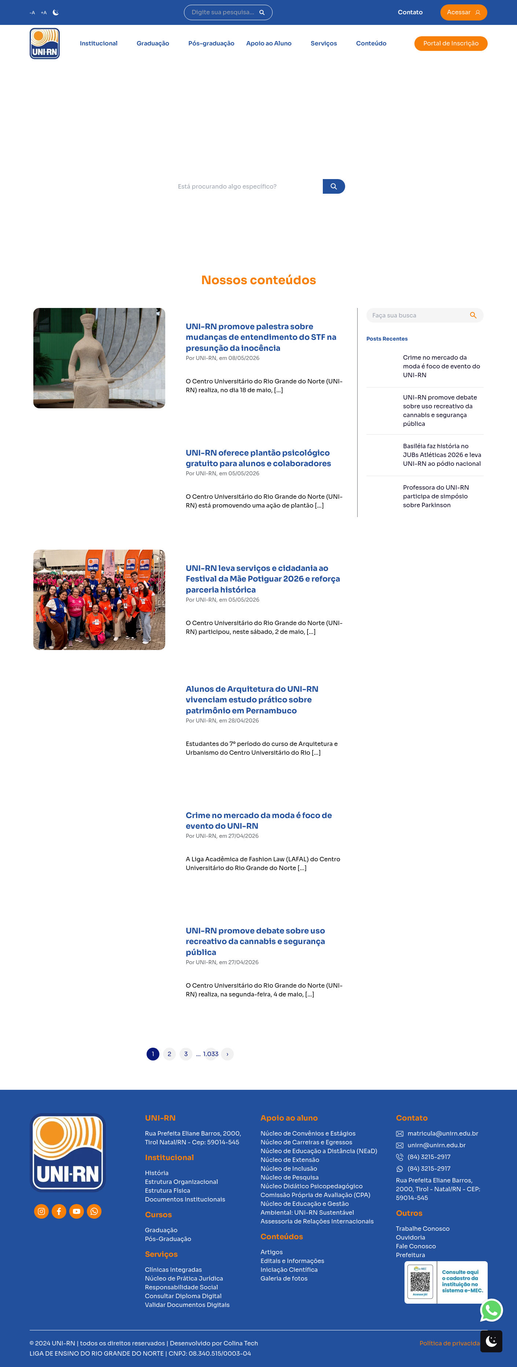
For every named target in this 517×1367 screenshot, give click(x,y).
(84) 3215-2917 (423, 1157)
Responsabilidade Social (181, 1287)
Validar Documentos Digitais (187, 1305)
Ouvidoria (410, 1237)
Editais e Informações (292, 1261)
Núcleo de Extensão (290, 1160)
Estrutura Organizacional (181, 1182)
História (157, 1173)
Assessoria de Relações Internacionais (317, 1221)
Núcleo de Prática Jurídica (184, 1278)
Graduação (153, 43)
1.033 (210, 1054)
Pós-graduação (211, 43)
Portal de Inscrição (451, 43)
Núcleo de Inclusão (289, 1169)
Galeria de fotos (284, 1278)
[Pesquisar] (262, 12)
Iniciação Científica (289, 1270)
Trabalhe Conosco (423, 1229)
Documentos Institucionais (185, 1199)
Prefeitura (410, 1255)
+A (44, 12)
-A (32, 12)
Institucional (99, 43)
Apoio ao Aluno (269, 43)
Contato (410, 12)
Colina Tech (241, 1343)
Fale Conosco (416, 1246)
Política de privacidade (453, 1343)
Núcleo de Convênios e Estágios (308, 1133)
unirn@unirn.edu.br (431, 1145)
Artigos (272, 1252)
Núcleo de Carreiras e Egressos (306, 1142)
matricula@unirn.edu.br (437, 1133)
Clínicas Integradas (173, 1270)
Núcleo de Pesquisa (290, 1177)
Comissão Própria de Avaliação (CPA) (315, 1195)
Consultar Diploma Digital (183, 1296)
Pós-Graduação (168, 1239)
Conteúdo (371, 43)
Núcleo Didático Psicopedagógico (312, 1186)
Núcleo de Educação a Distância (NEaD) (319, 1151)
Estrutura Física (168, 1191)
